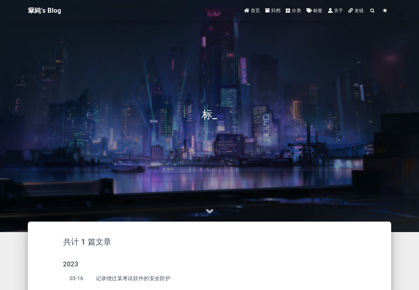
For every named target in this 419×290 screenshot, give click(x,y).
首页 (252, 10)
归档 (273, 10)
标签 (314, 10)
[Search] (372, 11)
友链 (356, 10)
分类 (293, 10)
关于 (335, 10)
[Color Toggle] (385, 11)
